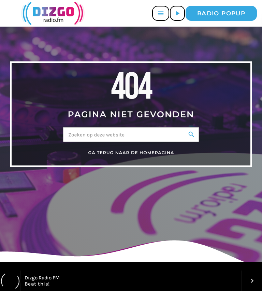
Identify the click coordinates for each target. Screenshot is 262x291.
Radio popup (221, 13)
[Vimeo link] (51, 13)
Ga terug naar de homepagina (131, 153)
